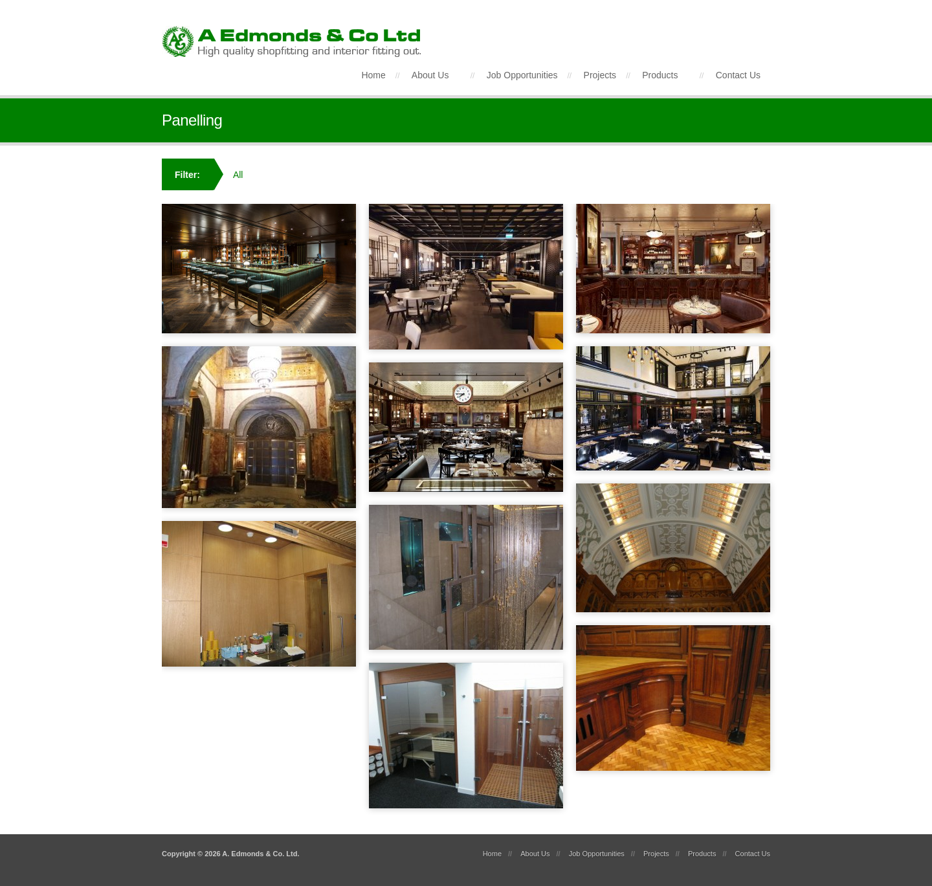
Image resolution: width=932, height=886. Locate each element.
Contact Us (738, 75)
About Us (430, 75)
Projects (600, 75)
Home (373, 75)
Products (660, 75)
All (238, 175)
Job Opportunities (522, 75)
